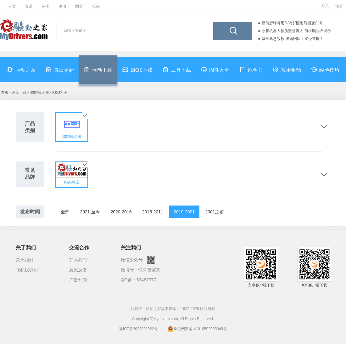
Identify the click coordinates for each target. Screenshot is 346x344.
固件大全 (215, 69)
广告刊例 (78, 279)
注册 (339, 6)
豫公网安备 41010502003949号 (197, 329)
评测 (45, 6)
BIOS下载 (137, 69)
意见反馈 (78, 269)
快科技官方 (149, 269)
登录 (325, 6)
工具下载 (177, 69)
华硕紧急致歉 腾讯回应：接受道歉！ (292, 39)
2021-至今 (90, 211)
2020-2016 (121, 211)
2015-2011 (152, 211)
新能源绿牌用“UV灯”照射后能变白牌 (292, 23)
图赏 (79, 6)
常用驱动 (287, 69)
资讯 (28, 6)
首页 (12, 6)
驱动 (62, 6)
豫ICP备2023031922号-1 (140, 329)
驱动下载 (98, 69)
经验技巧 (325, 69)
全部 (65, 211)
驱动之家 (21, 69)
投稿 (96, 6)
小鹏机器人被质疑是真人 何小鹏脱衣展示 (296, 31)
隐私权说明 (27, 269)
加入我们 (78, 259)
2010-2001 (184, 211)
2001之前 (214, 211)
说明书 (251, 69)
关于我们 (24, 259)
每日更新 (60, 69)
